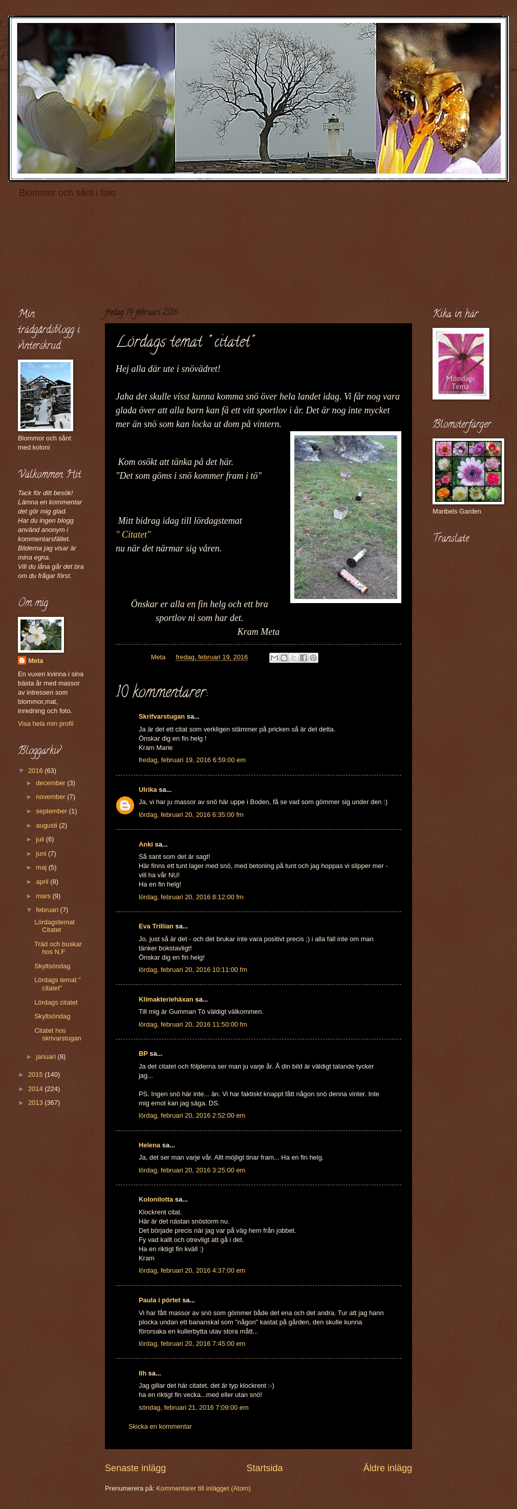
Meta (35, 660)
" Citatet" (133, 534)
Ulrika (148, 789)
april (43, 881)
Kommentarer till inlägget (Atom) (203, 1488)
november (51, 797)
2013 (36, 1102)
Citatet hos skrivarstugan (57, 1034)
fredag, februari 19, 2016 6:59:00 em (192, 760)
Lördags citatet (55, 1002)
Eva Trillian (156, 926)
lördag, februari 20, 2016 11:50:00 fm (193, 1024)
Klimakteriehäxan (166, 999)
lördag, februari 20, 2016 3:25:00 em (192, 1170)
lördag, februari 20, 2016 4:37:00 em (192, 1270)
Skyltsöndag (52, 966)
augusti (47, 825)
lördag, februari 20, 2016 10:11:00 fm (193, 969)
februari (48, 910)
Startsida (264, 1468)
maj (42, 867)
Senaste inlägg (135, 1468)
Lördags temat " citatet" (57, 983)
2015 (36, 1074)
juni (42, 853)
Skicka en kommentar (160, 1426)
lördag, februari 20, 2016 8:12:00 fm (191, 897)
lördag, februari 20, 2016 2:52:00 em (192, 1115)
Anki (146, 844)
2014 (36, 1089)
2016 (36, 770)
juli (41, 839)
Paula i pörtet (160, 1300)
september (52, 811)
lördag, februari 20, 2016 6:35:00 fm (191, 814)
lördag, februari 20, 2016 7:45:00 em (192, 1343)
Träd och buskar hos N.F (58, 948)
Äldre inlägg (387, 1468)
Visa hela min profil (46, 723)
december (51, 783)
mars (44, 896)
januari (46, 1056)
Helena (149, 1145)
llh (142, 1373)
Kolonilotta (156, 1199)
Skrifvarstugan (162, 716)
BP (143, 1053)
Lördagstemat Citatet (54, 926)
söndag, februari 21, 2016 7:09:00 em (194, 1407)
